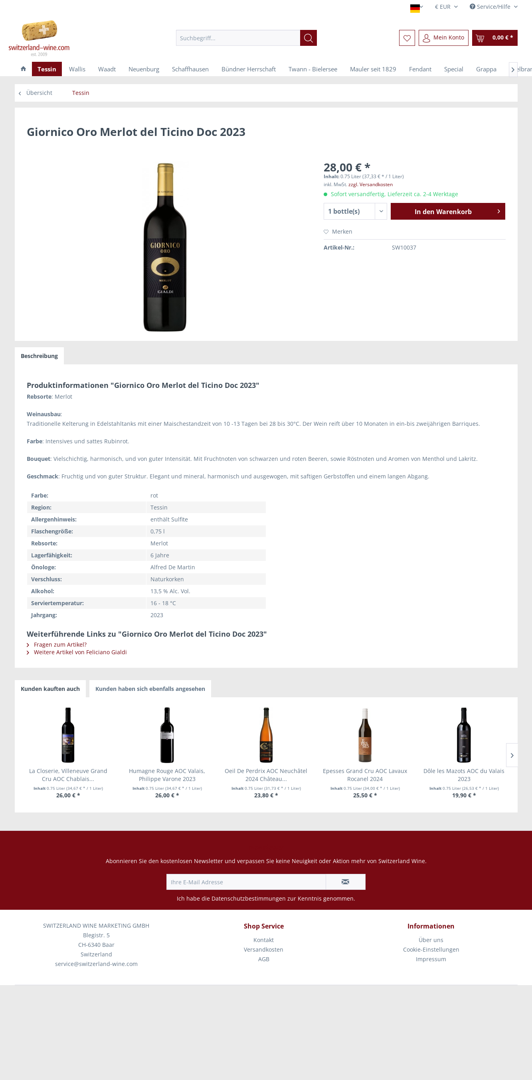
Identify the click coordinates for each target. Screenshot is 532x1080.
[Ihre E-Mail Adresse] (246, 882)
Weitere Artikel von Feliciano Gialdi (77, 652)
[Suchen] (308, 38)
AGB (263, 959)
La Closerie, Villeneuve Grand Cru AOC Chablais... (68, 775)
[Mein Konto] (444, 38)
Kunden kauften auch (50, 688)
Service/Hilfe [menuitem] (491, 6)
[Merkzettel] (407, 38)
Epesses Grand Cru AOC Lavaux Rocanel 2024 (365, 775)
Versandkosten (263, 949)
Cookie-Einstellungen (431, 949)
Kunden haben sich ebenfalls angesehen (150, 688)
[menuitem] (246, 38)
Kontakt (263, 940)
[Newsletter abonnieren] (346, 882)
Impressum (431, 959)
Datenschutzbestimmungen (249, 898)
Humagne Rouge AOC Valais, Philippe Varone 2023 (167, 775)
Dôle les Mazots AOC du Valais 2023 (463, 775)
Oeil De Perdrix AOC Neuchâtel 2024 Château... (266, 775)
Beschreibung (39, 356)
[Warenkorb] (495, 38)
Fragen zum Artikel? (57, 644)
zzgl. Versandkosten (370, 184)
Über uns (431, 940)
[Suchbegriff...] (246, 38)
